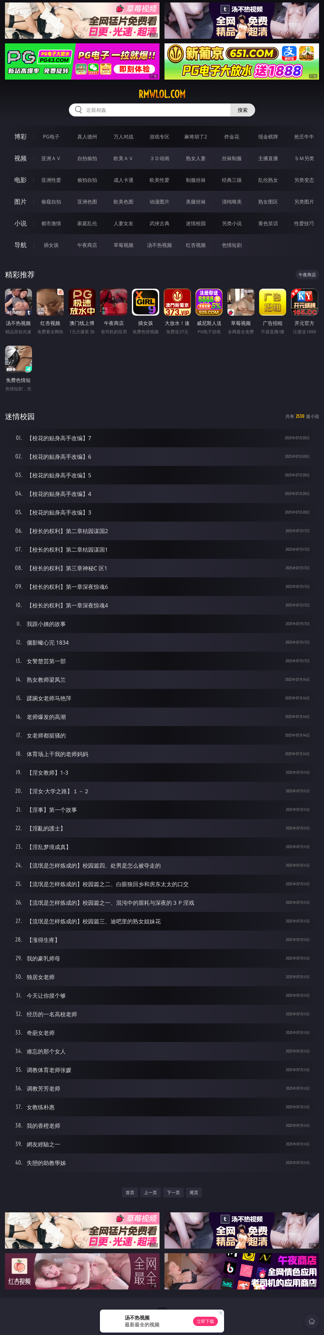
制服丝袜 (196, 180)
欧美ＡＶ (123, 158)
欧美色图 (123, 201)
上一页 (150, 1192)
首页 (130, 1192)
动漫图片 (159, 201)
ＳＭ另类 (304, 158)
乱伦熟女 (268, 180)
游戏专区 (159, 136)
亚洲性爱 (51, 180)
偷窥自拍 (51, 201)
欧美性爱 (159, 180)
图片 (20, 201)
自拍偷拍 (87, 158)
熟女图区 (268, 201)
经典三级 (232, 180)
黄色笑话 (268, 223)
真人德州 (87, 136)
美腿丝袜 (196, 201)
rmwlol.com (162, 94)
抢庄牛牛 (304, 136)
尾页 (194, 1192)
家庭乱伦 (87, 223)
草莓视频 (123, 245)
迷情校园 (196, 223)
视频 (20, 158)
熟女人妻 (196, 158)
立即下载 (205, 1321)
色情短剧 (232, 245)
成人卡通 (123, 180)
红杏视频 (196, 245)
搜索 (243, 110)
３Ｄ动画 (159, 158)
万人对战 (123, 136)
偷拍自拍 (87, 180)
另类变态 (304, 180)
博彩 (20, 136)
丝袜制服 (232, 158)
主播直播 (268, 158)
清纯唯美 (232, 201)
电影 (20, 180)
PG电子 (51, 136)
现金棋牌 (268, 136)
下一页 (173, 1192)
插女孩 (51, 245)
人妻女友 (123, 223)
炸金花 (231, 136)
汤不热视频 (159, 245)
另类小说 (232, 223)
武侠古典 (159, 223)
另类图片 (304, 201)
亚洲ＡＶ (51, 158)
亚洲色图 (87, 201)
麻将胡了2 (195, 136)
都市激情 (51, 223)
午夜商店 (87, 245)
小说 (20, 223)
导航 (20, 245)
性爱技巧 (304, 223)
